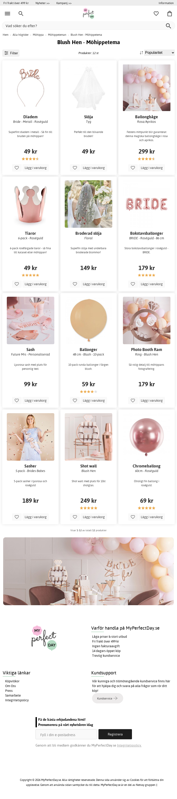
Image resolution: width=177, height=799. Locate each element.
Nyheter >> (43, 3)
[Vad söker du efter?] (88, 25)
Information (166, 3)
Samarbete (13, 695)
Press (9, 691)
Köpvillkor (12, 681)
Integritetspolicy (17, 700)
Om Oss (10, 686)
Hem (5, 34)
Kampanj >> (64, 3)
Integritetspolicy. (129, 745)
